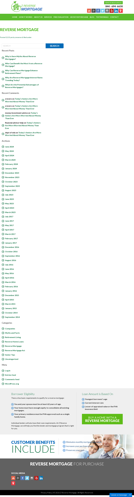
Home (14, 17)
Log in (7, 370)
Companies (10, 328)
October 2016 (11, 251)
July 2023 (9, 195)
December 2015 (12, 295)
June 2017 (9, 221)
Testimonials (102, 17)
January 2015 (11, 308)
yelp (36, 478)
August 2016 (10, 260)
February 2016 (11, 286)
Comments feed (12, 379)
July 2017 (9, 216)
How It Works (25, 17)
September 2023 (12, 186)
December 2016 (12, 247)
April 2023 (9, 208)
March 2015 (10, 304)
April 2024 (9, 155)
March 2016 (10, 282)
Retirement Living (13, 337)
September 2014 (12, 317)
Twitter (27, 478)
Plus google (18, 478)
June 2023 (9, 199)
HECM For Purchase (79, 17)
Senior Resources (113, 3)
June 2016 (9, 269)
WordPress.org (12, 384)
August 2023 (10, 190)
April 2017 (9, 230)
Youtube (13, 478)
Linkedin (41, 478)
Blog (92, 17)
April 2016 (9, 278)
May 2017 (9, 225)
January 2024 (11, 168)
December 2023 (12, 173)
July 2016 (9, 265)
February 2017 (11, 238)
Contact (114, 17)
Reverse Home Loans (14, 341)
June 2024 (9, 147)
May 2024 (9, 151)
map (13, 483)
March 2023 (10, 212)
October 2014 (11, 313)
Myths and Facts (12, 333)
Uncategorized (11, 359)
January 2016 (11, 291)
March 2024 (10, 160)
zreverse (18, 37)
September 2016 (12, 256)
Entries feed (10, 375)
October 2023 (11, 181)
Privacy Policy (46, 492)
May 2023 (9, 203)
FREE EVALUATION (60, 17)
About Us (38, 17)
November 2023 (12, 177)
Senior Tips (10, 355)
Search (54, 45)
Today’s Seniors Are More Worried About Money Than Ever (23, 115)
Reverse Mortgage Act (15, 350)
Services (48, 17)
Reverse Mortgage (13, 346)
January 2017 (11, 243)
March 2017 (10, 234)
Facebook (22, 478)
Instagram (32, 478)
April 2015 (9, 299)
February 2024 (11, 164)
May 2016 (9, 273)
